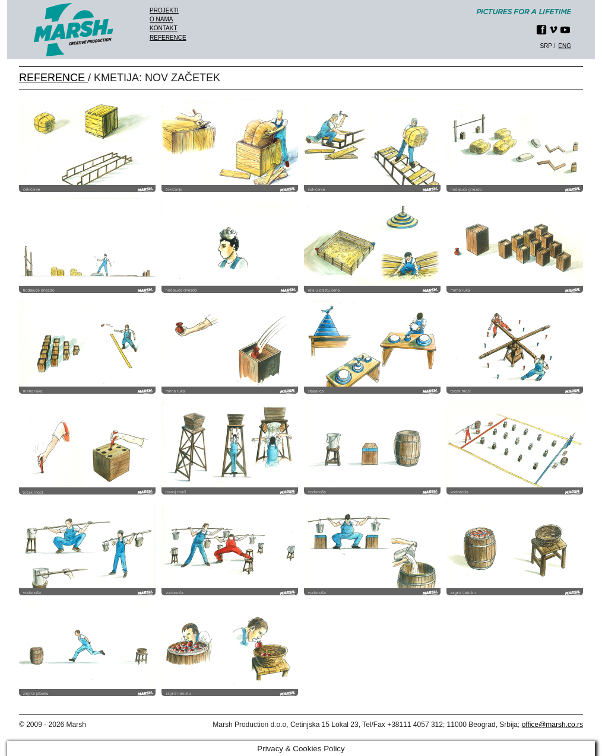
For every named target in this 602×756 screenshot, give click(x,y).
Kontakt (163, 28)
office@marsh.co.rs (552, 724)
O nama (161, 19)
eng (564, 46)
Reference (168, 37)
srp (546, 46)
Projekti (164, 10)
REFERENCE (53, 78)
